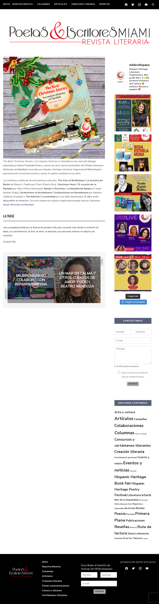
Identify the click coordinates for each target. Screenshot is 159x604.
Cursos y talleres (52, 590)
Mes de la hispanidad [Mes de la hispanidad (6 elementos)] (126, 499)
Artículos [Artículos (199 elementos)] (123, 418)
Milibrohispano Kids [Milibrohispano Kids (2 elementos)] (123, 504)
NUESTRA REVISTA (22, 4)
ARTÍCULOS (60, 4)
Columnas (47, 571)
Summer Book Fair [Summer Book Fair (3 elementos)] (123, 538)
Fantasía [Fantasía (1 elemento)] (133, 471)
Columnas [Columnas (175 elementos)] (124, 433)
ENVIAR (133, 383)
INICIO (6, 4)
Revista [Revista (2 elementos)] (133, 527)
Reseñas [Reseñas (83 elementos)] (121, 526)
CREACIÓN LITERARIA (83, 4)
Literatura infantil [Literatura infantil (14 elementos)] (139, 495)
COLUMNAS (43, 4)
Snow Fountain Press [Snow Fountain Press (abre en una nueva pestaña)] (29, 165)
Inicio (45, 561)
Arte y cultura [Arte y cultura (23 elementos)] (124, 412)
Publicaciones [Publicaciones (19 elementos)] (135, 521)
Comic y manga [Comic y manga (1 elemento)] (141, 434)
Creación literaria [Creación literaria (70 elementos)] (129, 451)
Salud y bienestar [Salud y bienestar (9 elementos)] (138, 533)
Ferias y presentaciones (55, 585)
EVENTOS (104, 4)
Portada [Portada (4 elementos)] (130, 514)
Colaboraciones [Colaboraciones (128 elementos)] (128, 425)
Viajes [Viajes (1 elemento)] (145, 538)
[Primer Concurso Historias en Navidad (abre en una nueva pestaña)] (84, 165)
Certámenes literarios (54, 595)
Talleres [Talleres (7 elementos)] (137, 538)
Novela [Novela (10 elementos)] (140, 508)
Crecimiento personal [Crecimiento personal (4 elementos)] (125, 457)
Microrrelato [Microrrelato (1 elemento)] (143, 500)
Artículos (47, 576)
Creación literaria (52, 581)
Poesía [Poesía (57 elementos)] (120, 513)
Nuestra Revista (51, 566)
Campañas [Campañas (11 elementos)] (140, 419)
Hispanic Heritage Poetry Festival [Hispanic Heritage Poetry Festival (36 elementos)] (129, 489)
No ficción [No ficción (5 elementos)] (130, 508)
